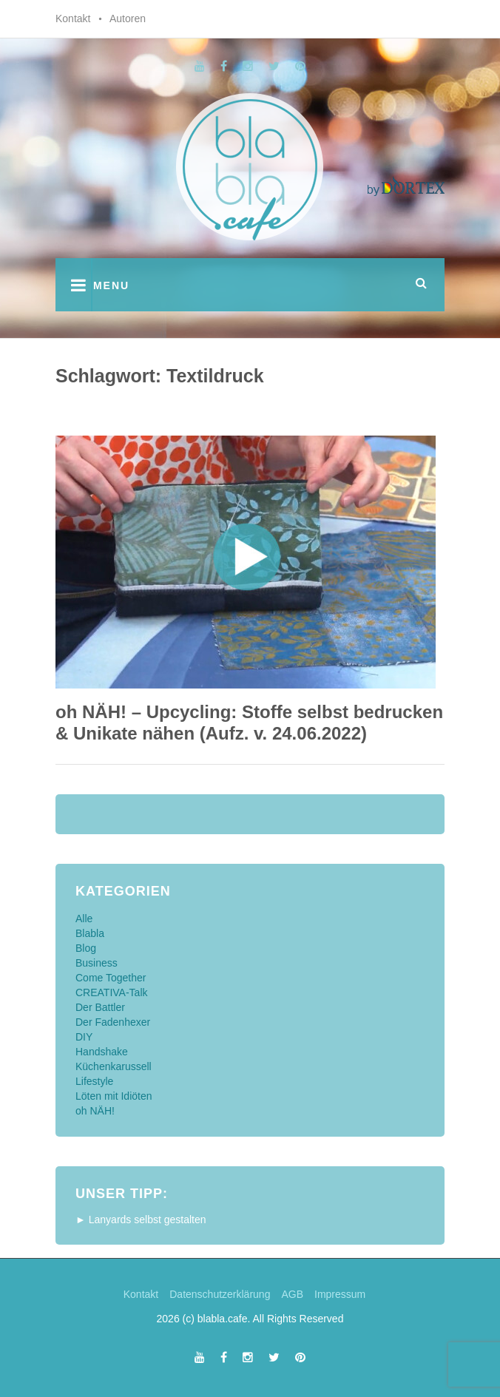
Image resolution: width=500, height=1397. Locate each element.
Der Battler (100, 1007)
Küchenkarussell (113, 1066)
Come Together (110, 978)
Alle (83, 918)
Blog (85, 948)
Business (96, 963)
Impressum (339, 1294)
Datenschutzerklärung (219, 1294)
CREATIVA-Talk (111, 992)
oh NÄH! (95, 1111)
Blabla (89, 933)
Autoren (127, 18)
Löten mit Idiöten (113, 1096)
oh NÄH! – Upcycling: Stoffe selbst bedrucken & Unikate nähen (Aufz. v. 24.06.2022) (249, 722)
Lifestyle (94, 1081)
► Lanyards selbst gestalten (140, 1219)
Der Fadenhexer (112, 1022)
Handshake (101, 1052)
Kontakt (72, 18)
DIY (83, 1037)
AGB (292, 1294)
